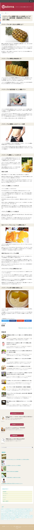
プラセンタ (24, 510)
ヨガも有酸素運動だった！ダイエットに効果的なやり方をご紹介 (18, 366)
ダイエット (4, 497)
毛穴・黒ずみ (7, 517)
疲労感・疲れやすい (29, 510)
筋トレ (23, 517)
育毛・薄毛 (20, 510)
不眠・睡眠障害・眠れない (11, 510)
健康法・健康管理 (5, 501)
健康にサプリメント (9, 512)
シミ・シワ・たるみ (3, 510)
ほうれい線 (30, 517)
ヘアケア (4, 499)
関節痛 (14, 517)
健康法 (6, 515)
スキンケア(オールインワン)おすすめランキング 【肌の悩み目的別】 (15, 427)
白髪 (22, 512)
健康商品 (17, 515)
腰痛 (31, 515)
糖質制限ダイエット (18, 517)
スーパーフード (3, 512)
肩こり (16, 510)
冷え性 (25, 512)
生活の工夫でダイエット (12, 515)
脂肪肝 (11, 517)
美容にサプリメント (22, 515)
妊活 (28, 512)
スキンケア (4, 495)
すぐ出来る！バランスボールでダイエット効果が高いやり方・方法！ (19, 380)
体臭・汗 (27, 517)
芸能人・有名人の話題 (18, 512)
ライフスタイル (5, 493)
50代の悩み (2, 515)
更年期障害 (4, 491)
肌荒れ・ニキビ (28, 515)
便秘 (13, 512)
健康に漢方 (2, 517)
